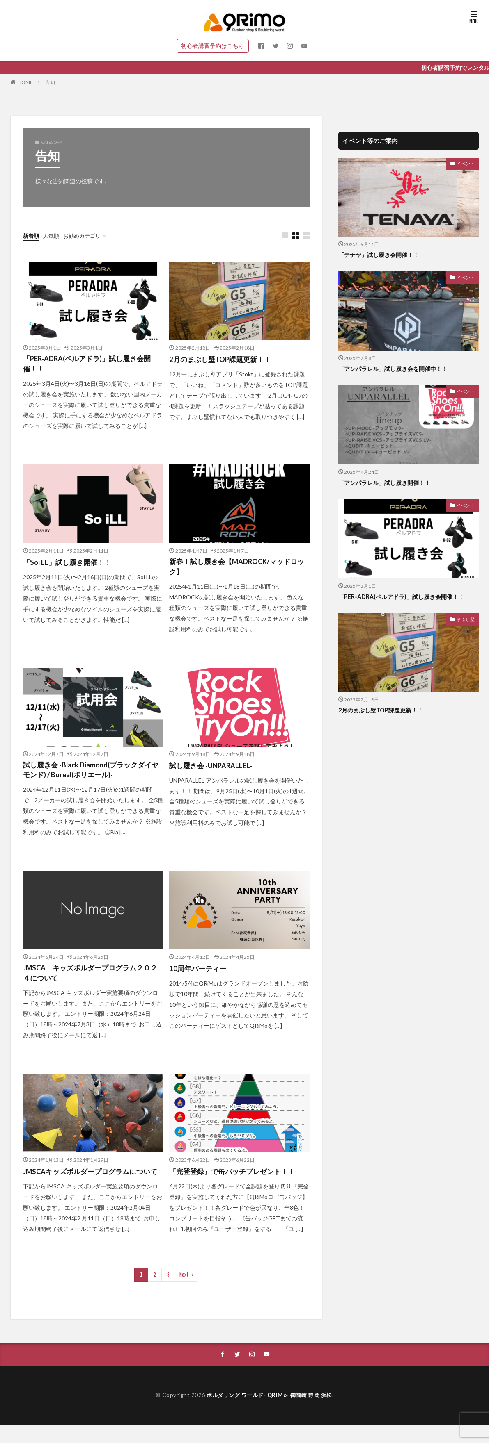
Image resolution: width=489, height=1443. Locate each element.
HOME (25, 82)
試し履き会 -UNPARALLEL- (213, 769)
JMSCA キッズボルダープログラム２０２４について (90, 980)
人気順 (53, 235)
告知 (50, 82)
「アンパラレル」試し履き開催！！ (387, 482)
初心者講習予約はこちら (212, 45)
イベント (466, 163)
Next (183, 1293)
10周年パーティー (199, 974)
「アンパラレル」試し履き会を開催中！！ (396, 368)
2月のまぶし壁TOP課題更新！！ (223, 359)
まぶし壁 (466, 619)
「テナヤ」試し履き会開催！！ (381, 254)
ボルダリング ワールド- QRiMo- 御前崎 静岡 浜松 (269, 1413)
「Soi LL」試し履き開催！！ (69, 564)
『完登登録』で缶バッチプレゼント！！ (235, 1178)
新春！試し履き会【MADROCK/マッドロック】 (237, 570)
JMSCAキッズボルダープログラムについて (90, 1184)
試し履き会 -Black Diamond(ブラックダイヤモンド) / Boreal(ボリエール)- (92, 775)
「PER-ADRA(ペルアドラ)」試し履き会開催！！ (91, 365)
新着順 (31, 235)
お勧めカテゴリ (86, 235)
